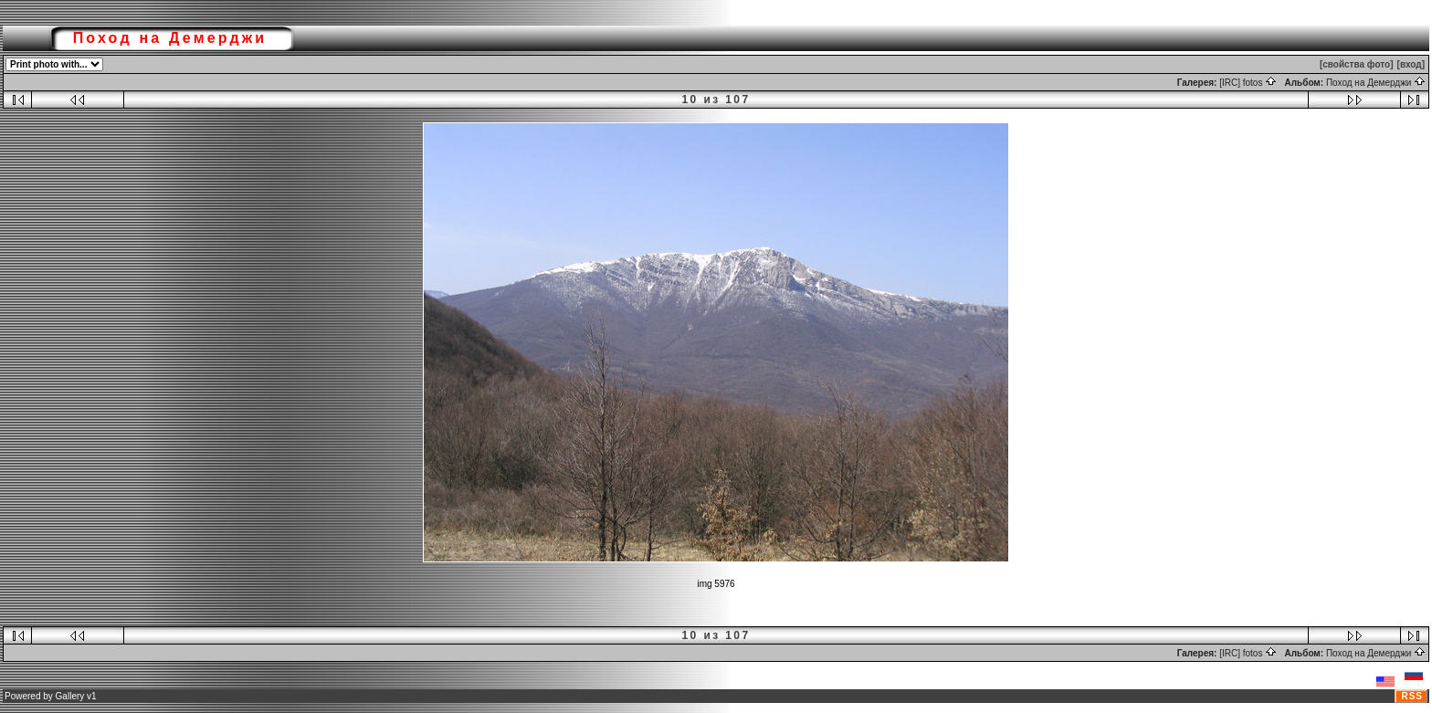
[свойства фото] (1357, 64)
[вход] (1411, 64)
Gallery (70, 696)
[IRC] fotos (1248, 83)
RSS (1412, 696)
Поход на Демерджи (1376, 83)
